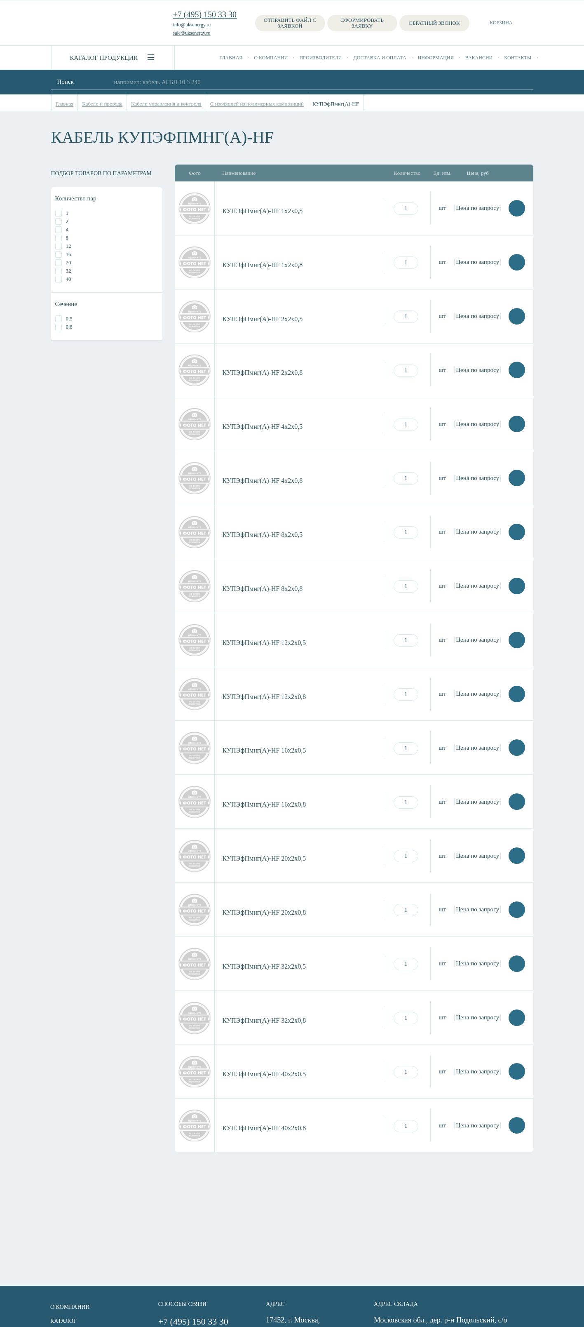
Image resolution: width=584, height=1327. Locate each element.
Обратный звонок (434, 23)
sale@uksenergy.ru (192, 33)
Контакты (517, 58)
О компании (271, 58)
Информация (436, 58)
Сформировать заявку (362, 23)
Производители (320, 58)
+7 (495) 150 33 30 (205, 14)
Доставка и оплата (379, 58)
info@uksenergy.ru (192, 25)
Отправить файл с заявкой (290, 23)
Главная (230, 58)
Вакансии (479, 58)
